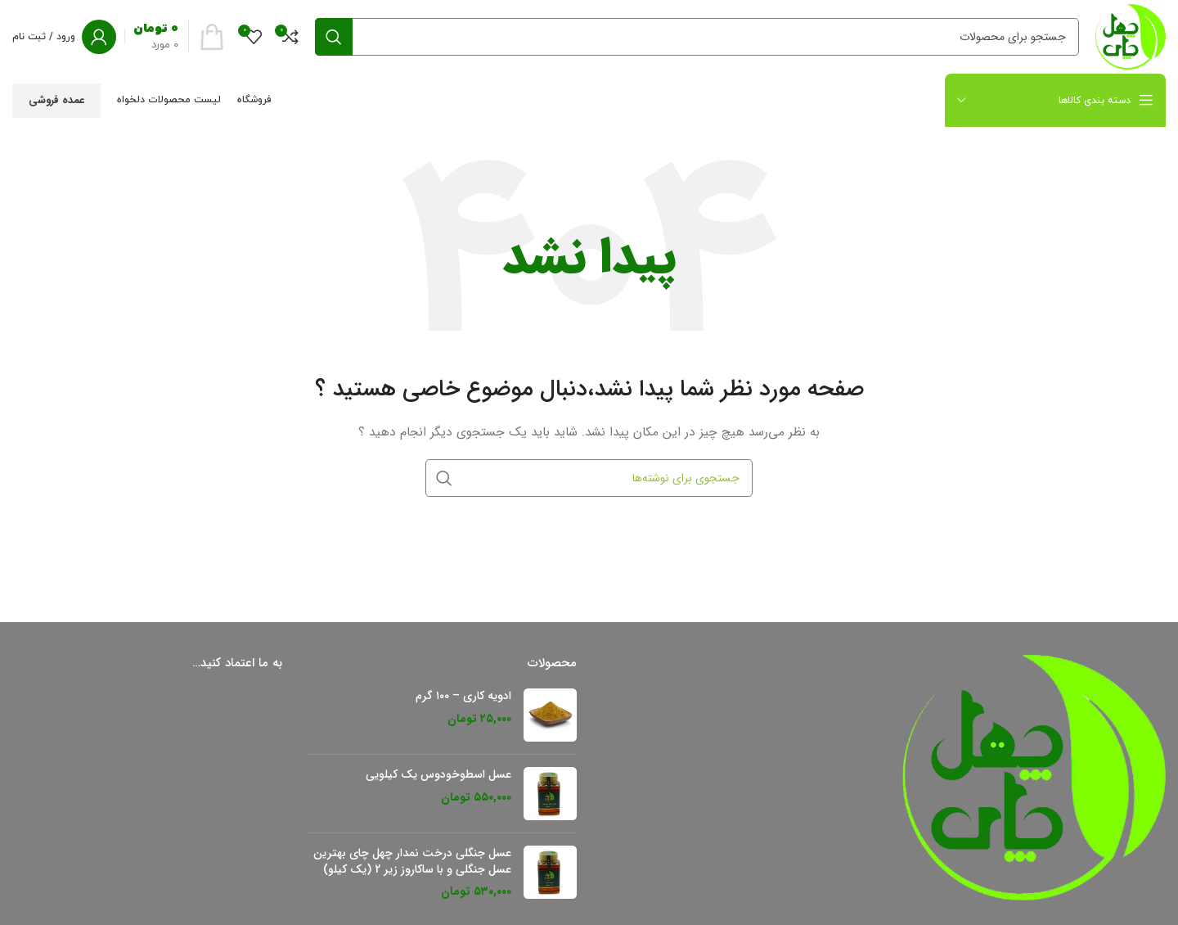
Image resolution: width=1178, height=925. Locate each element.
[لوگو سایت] (1130, 36)
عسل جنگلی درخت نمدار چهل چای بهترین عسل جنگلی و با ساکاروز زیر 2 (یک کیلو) (412, 862)
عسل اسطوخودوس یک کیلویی (438, 775)
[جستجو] (697, 37)
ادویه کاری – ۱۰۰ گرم (463, 696)
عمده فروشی (56, 100)
